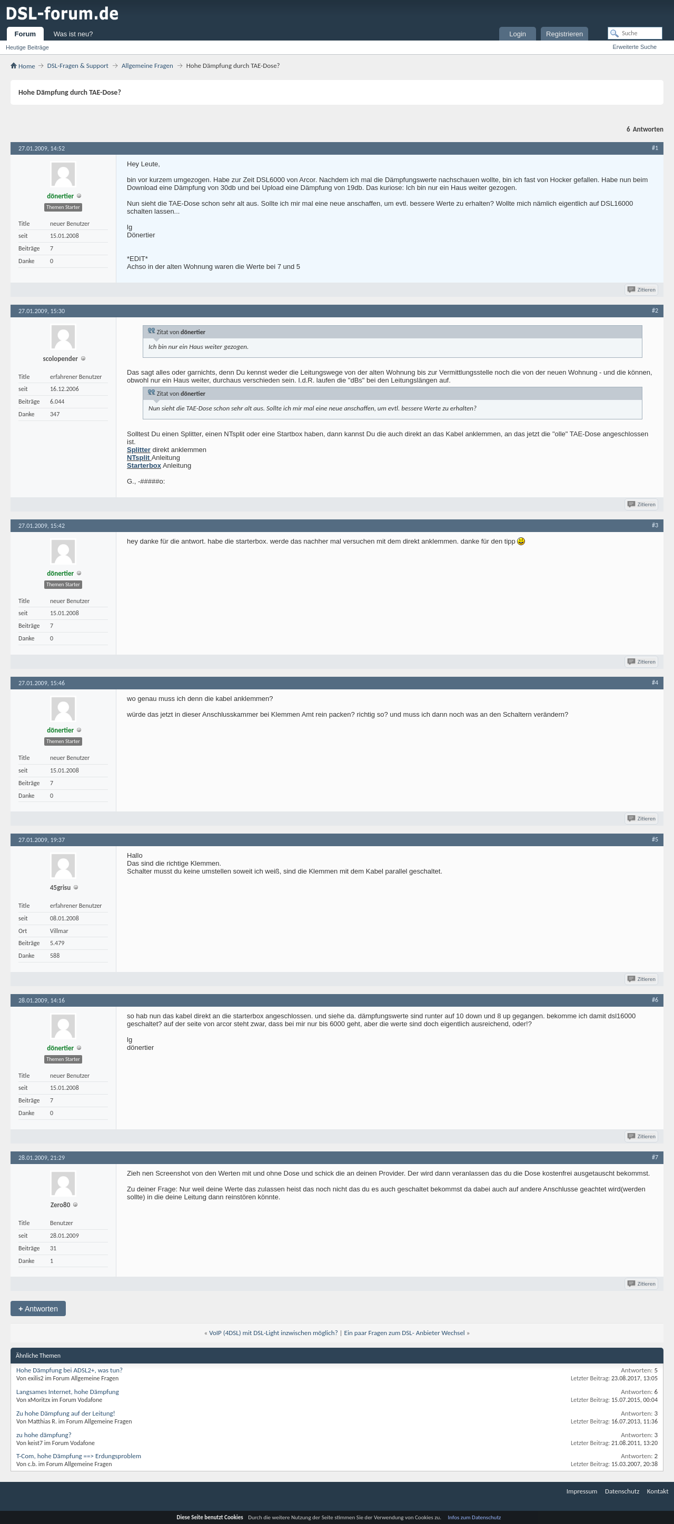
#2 (655, 310)
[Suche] (635, 33)
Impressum (582, 1491)
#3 (655, 525)
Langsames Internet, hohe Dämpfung (67, 1392)
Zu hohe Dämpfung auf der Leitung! (65, 1413)
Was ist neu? (73, 34)
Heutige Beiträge (27, 47)
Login (517, 34)
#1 (655, 148)
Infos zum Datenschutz (474, 1517)
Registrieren (564, 34)
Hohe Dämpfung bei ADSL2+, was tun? (69, 1370)
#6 (655, 1000)
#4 (655, 682)
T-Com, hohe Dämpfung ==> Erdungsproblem (78, 1456)
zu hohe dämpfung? (44, 1435)
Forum (25, 34)
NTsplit (139, 458)
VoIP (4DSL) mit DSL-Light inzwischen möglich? (273, 1333)
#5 (655, 839)
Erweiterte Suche (634, 47)
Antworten (38, 1308)
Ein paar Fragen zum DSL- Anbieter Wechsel (404, 1333)
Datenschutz (622, 1491)
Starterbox (144, 465)
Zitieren (642, 289)
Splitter (139, 450)
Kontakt (658, 1491)
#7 (655, 1157)
